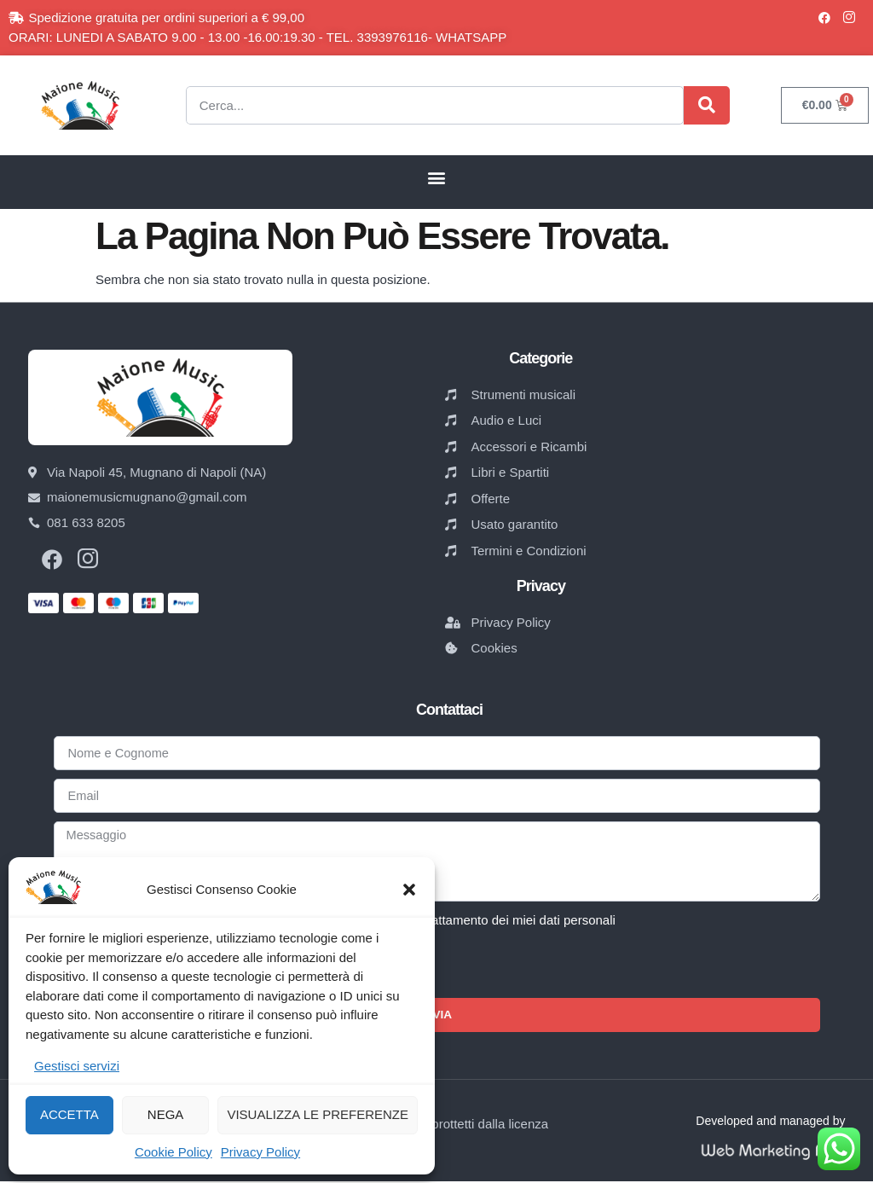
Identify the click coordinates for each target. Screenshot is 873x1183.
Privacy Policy (260, 1152)
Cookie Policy (173, 1152)
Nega (165, 1114)
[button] (409, 889)
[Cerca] (707, 105)
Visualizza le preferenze (317, 1114)
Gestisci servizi (76, 1065)
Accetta (69, 1114)
